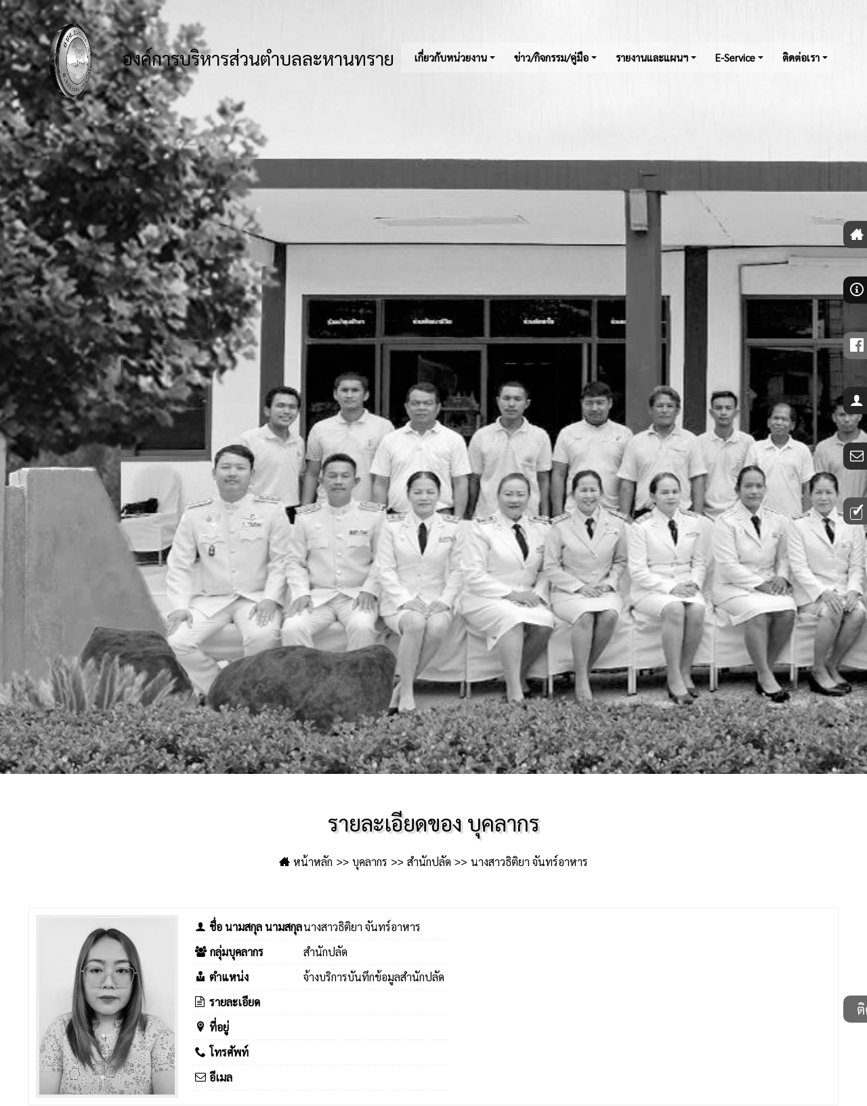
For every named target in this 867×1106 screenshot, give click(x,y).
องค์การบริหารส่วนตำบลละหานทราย (215, 61)
